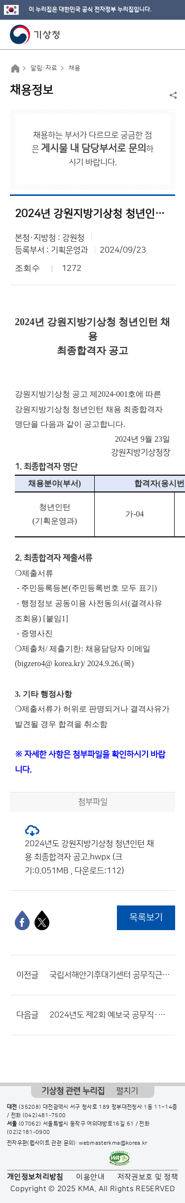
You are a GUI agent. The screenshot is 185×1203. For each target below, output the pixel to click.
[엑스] (42, 920)
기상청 (35, 34)
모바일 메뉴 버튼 (169, 34)
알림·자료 (44, 68)
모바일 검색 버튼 (153, 34)
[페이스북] (22, 920)
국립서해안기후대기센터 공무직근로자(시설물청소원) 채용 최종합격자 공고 (109, 975)
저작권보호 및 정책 (148, 1177)
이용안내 (90, 1177)
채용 (74, 68)
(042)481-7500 (44, 1116)
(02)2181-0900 (28, 1132)
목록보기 (146, 917)
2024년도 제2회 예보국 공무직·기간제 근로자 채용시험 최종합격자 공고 (109, 1015)
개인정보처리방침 (35, 1177)
